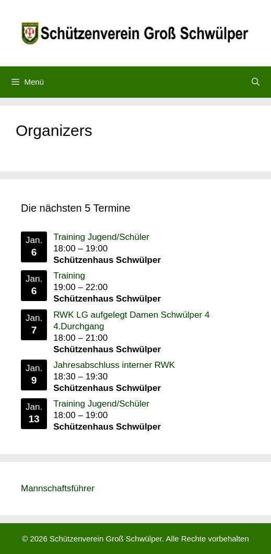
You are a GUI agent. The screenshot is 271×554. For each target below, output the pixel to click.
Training (69, 276)
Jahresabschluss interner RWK (114, 365)
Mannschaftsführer (58, 488)
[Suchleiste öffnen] (255, 82)
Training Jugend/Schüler (101, 237)
